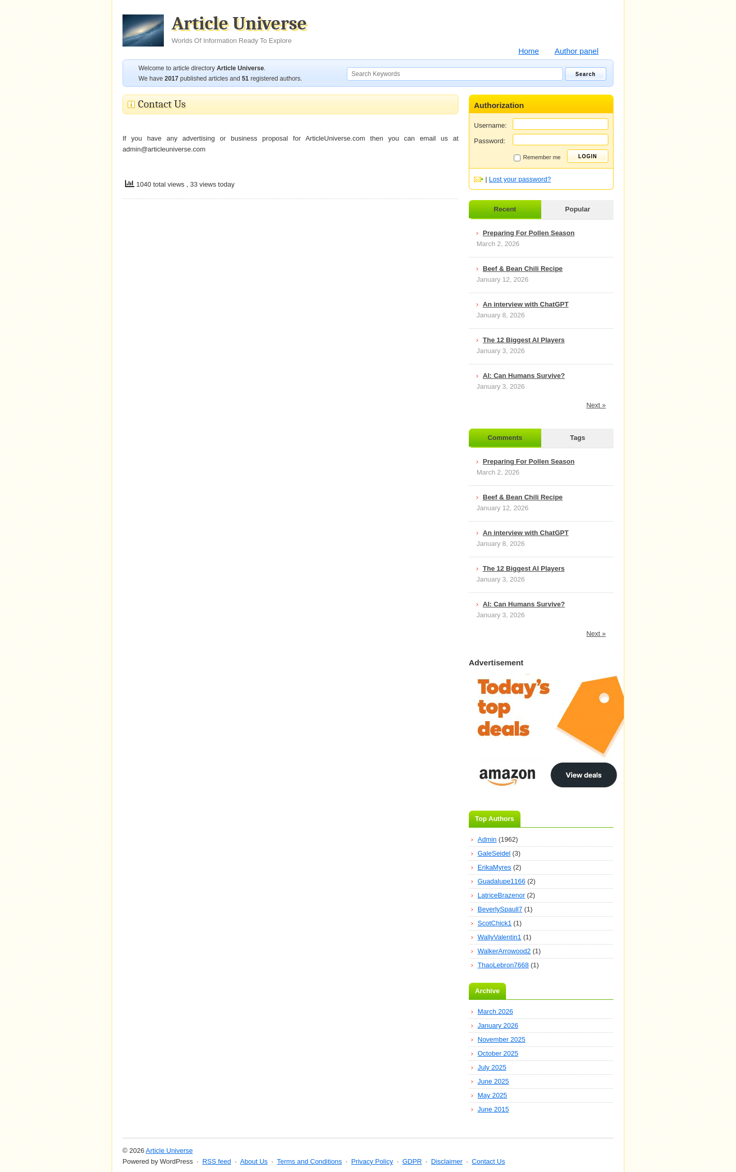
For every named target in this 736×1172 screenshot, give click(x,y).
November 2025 (502, 1039)
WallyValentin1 (500, 937)
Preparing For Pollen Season (529, 233)
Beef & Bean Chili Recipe (523, 268)
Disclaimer (447, 1161)
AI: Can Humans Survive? (524, 375)
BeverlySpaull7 (500, 909)
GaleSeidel (494, 853)
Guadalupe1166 (502, 881)
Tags (577, 438)
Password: (489, 141)
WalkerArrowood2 (504, 951)
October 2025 (498, 1053)
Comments (504, 438)
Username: (490, 125)
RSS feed (216, 1161)
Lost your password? (520, 179)
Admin (487, 839)
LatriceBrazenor (501, 895)
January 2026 (498, 1025)
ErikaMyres (494, 867)
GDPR (412, 1161)
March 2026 (495, 1011)
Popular (577, 209)
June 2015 (493, 1109)
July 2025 (492, 1067)
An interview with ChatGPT (526, 304)
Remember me (537, 157)
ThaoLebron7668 (503, 965)
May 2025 (492, 1095)
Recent (505, 209)
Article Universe (239, 29)
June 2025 (493, 1081)
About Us (253, 1161)
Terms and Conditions (309, 1161)
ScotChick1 (495, 923)
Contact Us (488, 1161)
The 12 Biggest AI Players (523, 340)
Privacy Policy (372, 1161)
